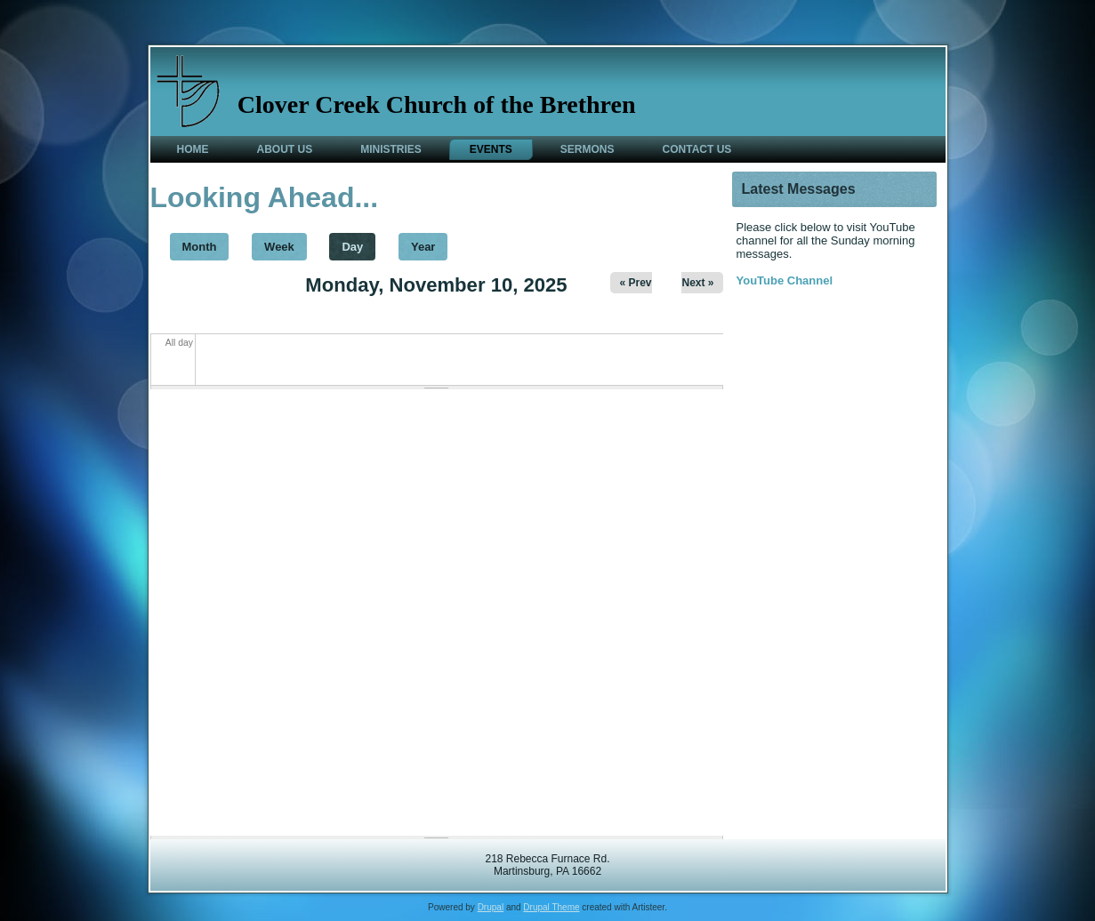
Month (199, 246)
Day (358, 243)
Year (423, 246)
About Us (285, 149)
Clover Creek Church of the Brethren (437, 104)
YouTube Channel (785, 280)
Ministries (391, 149)
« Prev (635, 282)
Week (279, 246)
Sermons (587, 149)
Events (491, 149)
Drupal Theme (551, 907)
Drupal (490, 907)
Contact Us (697, 149)
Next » (697, 282)
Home (193, 149)
